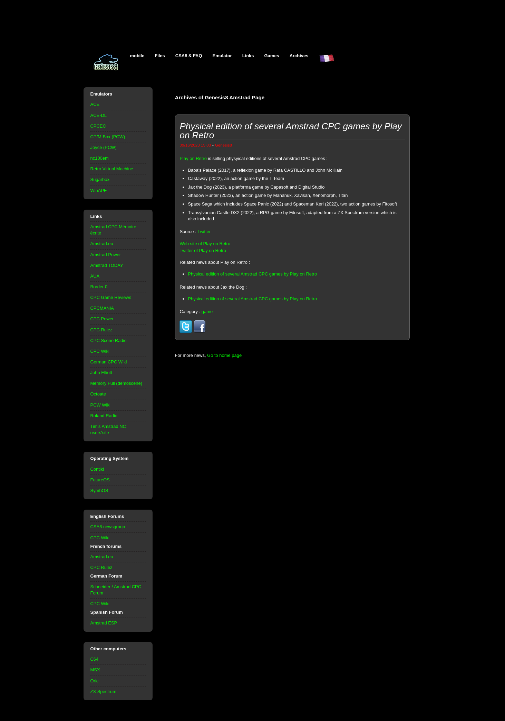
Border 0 (99, 286)
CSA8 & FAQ (188, 55)
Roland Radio (104, 415)
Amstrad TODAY (106, 265)
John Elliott (101, 372)
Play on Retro (192, 158)
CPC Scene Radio (108, 340)
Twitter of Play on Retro (202, 250)
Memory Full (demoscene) (116, 383)
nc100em (99, 158)
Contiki (97, 469)
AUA (95, 276)
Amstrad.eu (101, 243)
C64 (94, 659)
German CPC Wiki (108, 361)
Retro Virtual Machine (111, 168)
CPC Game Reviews (111, 297)
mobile (137, 55)
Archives (299, 55)
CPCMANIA (102, 308)
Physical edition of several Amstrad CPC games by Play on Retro (252, 274)
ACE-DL (98, 115)
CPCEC (98, 126)
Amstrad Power (105, 254)
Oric (94, 680)
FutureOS (100, 479)
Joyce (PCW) (103, 147)
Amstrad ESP (103, 622)
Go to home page (224, 355)
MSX (95, 669)
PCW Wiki (100, 405)
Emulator (222, 55)
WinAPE (98, 190)
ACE (95, 104)
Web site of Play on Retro (204, 243)
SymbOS (99, 490)
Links (248, 55)
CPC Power (102, 318)
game (207, 311)
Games (271, 55)
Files (160, 55)
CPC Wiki (99, 351)
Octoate (98, 394)
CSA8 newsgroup (107, 526)
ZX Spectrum (103, 691)
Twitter (204, 231)
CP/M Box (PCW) (107, 136)
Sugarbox (99, 179)
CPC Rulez (101, 329)
